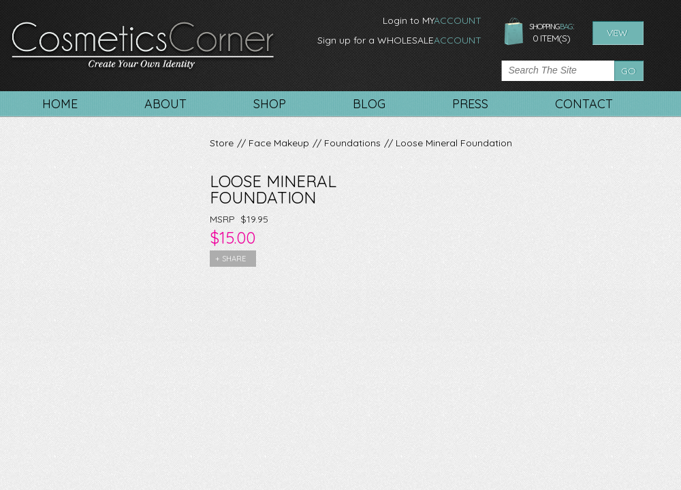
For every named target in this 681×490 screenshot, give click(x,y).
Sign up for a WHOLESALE (399, 40)
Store (222, 143)
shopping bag (513, 32)
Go (628, 71)
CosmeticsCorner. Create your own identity (142, 47)
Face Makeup (279, 143)
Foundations (352, 143)
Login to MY (432, 20)
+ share (230, 258)
